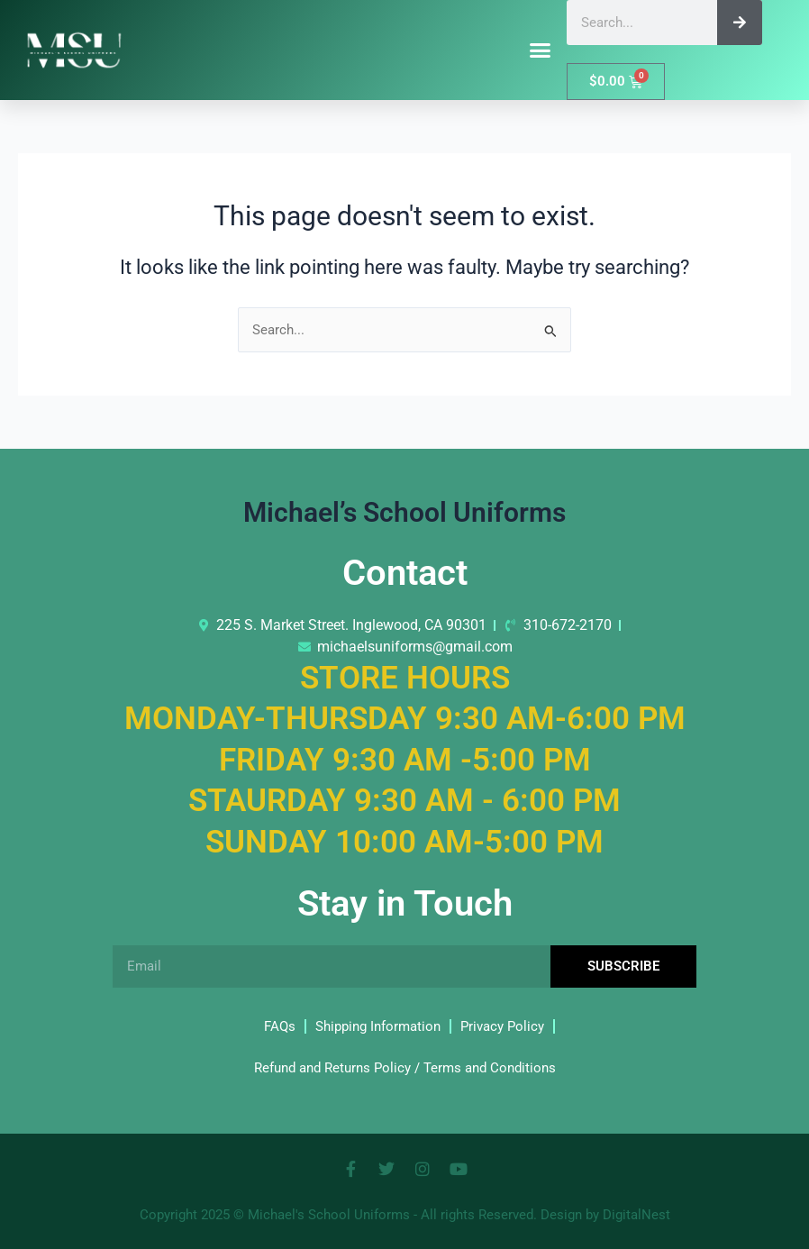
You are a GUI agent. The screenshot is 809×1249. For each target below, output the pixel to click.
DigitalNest (636, 1215)
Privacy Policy (502, 1026)
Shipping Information (378, 1026)
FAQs (279, 1026)
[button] (540, 50)
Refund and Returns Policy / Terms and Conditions (405, 1068)
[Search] (739, 22)
